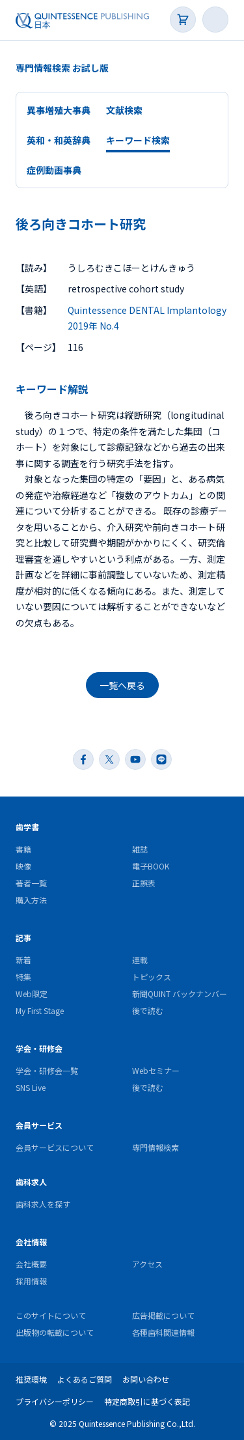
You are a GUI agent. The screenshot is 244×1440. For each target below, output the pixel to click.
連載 (140, 959)
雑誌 (140, 848)
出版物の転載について (55, 1332)
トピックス (151, 976)
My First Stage (40, 1010)
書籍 (23, 848)
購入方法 (31, 899)
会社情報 (31, 1241)
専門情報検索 (155, 1147)
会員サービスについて (55, 1147)
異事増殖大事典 (58, 110)
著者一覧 (31, 882)
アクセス (147, 1263)
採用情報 (31, 1280)
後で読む (147, 1010)
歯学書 (27, 826)
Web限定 (31, 993)
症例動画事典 (54, 169)
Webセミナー (156, 1070)
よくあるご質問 (84, 1379)
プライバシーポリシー (55, 1401)
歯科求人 (31, 1181)
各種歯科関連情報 (163, 1332)
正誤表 (144, 882)
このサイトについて (51, 1315)
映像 (23, 865)
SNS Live (31, 1087)
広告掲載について (163, 1315)
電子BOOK (150, 865)
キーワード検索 (138, 140)
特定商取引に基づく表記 (147, 1401)
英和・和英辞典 (58, 140)
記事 (23, 937)
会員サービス (39, 1125)
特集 (23, 976)
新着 (23, 959)
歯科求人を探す (43, 1203)
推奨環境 (31, 1379)
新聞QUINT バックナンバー (179, 993)
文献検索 (124, 110)
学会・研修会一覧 (47, 1070)
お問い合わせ (145, 1379)
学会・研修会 (39, 1048)
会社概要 (31, 1263)
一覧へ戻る (122, 685)
